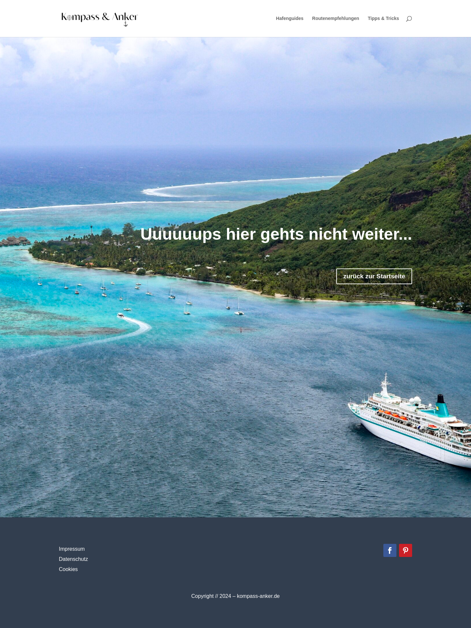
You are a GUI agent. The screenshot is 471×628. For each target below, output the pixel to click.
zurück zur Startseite (363, 278)
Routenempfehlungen (335, 18)
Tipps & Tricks (383, 18)
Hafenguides (290, 18)
